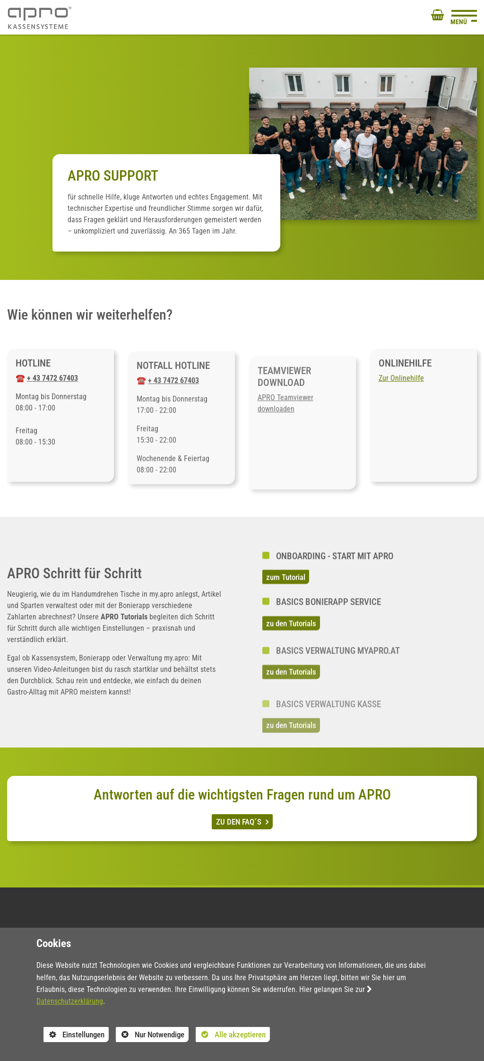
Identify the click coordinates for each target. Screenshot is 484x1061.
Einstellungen (73, 1035)
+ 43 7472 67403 (52, 389)
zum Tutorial (285, 588)
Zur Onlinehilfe (401, 389)
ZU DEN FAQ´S (239, 821)
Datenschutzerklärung (69, 1001)
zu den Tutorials (291, 645)
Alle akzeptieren (231, 1034)
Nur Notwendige (150, 1035)
